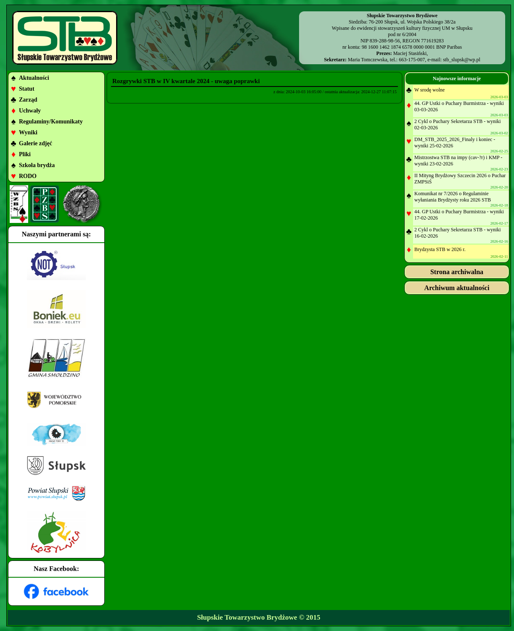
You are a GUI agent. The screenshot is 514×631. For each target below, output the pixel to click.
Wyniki (28, 132)
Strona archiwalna (456, 271)
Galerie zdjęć (35, 143)
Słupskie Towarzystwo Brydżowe (247, 617)
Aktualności (34, 78)
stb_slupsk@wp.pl (461, 60)
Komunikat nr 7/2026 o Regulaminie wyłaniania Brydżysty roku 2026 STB (452, 197)
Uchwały (30, 110)
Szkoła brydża (37, 165)
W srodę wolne (429, 90)
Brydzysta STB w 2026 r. (440, 249)
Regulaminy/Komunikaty (51, 121)
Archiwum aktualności (457, 287)
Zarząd (28, 100)
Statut (26, 89)
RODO (28, 176)
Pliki (25, 154)
